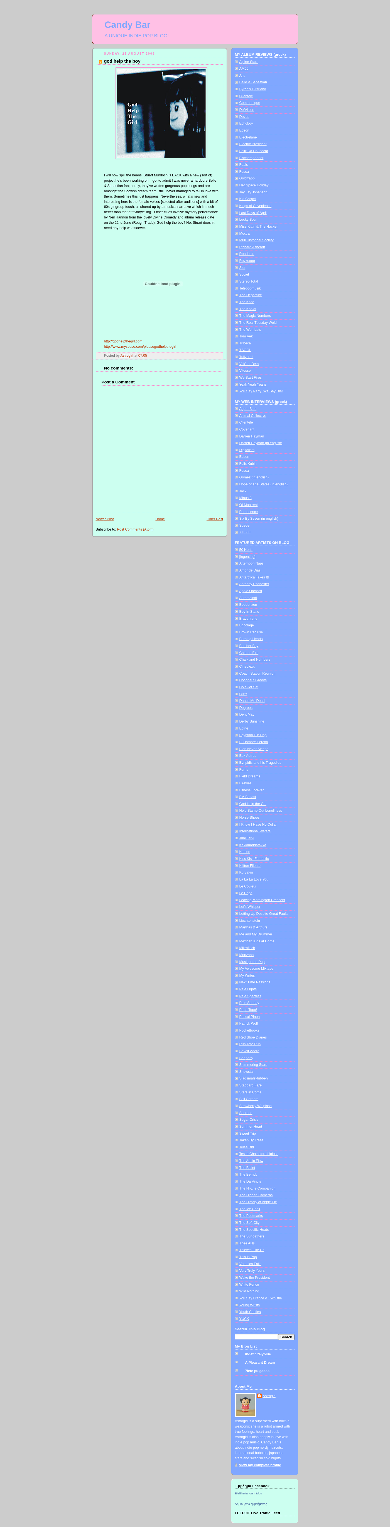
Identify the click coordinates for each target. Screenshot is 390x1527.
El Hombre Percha (253, 742)
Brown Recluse (251, 632)
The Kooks (247, 309)
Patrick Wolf (248, 1023)
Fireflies (245, 783)
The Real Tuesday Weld (258, 323)
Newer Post (105, 519)
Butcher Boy (249, 646)
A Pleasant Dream (260, 1363)
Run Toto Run (250, 1044)
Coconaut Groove (253, 680)
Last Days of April (253, 213)
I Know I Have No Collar (258, 824)
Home (160, 519)
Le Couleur (248, 886)
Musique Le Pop (252, 962)
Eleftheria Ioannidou (248, 1493)
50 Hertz (246, 550)
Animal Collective (252, 416)
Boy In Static (249, 612)
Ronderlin (246, 254)
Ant (242, 75)
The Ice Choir (250, 1209)
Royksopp (247, 261)
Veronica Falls (250, 1264)
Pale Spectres (250, 996)
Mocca (244, 233)
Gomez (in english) (254, 477)
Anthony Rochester (254, 584)
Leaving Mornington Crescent (262, 900)
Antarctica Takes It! (254, 577)
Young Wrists (249, 1305)
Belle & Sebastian (253, 82)
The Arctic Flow (251, 1161)
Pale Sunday (249, 1003)
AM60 (244, 68)
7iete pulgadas (257, 1371)
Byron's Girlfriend (252, 89)
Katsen (244, 852)
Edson (244, 130)
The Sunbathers (251, 1236)
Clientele (246, 96)
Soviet (244, 274)
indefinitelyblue (258, 1354)
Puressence (248, 512)
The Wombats (250, 330)
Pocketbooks (249, 1030)
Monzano (246, 955)
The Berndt (248, 1174)
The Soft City (249, 1223)
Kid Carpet (247, 199)
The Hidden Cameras (256, 1195)
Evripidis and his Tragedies (260, 763)
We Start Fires (250, 378)
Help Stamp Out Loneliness (260, 811)
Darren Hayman (251, 436)
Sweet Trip (247, 1133)
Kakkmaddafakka (252, 845)
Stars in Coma (250, 1092)
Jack (243, 491)
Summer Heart (250, 1127)
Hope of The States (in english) (263, 484)
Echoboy (246, 123)
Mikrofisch (247, 948)
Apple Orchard (250, 591)
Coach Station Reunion (257, 673)
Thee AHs (247, 1243)
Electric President (253, 144)
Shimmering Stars (253, 1065)
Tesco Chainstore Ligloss (258, 1154)
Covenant (246, 429)
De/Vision (246, 110)
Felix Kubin (248, 464)
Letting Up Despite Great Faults (264, 914)
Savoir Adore (249, 1051)
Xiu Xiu (245, 532)
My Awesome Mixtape (256, 969)
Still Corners (249, 1099)
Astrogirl (269, 1396)
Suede (244, 525)
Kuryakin (246, 872)
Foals (243, 165)
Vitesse (245, 371)
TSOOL (245, 350)
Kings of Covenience (255, 206)
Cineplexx (247, 666)
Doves (244, 117)
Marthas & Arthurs (253, 927)
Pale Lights (248, 989)
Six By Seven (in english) (258, 519)
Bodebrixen (248, 605)
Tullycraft (246, 357)
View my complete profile (260, 1465)
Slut (242, 268)
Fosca (244, 172)
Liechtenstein (249, 921)
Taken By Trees (251, 1140)
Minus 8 (245, 498)
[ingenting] (247, 557)
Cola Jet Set (249, 687)
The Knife (246, 302)
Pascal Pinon (249, 1017)
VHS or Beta (249, 364)
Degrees (246, 708)
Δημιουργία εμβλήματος (251, 1504)
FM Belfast (247, 797)
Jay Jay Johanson (253, 192)
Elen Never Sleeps (253, 749)
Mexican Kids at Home (256, 941)
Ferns (243, 770)
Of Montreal (248, 505)
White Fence (249, 1285)
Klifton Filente (250, 866)
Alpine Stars (248, 62)
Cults (243, 694)
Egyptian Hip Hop (253, 735)
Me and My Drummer (255, 934)
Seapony (246, 1058)
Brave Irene (248, 619)
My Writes (247, 976)
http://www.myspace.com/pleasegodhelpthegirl (140, 347)
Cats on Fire (249, 653)
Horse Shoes (249, 818)
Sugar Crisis (249, 1120)
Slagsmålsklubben (253, 1078)
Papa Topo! (248, 1010)
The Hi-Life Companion (257, 1188)
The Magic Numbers (255, 316)
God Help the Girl (252, 804)
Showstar (246, 1072)
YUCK (244, 1319)
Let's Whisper (250, 907)
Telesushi (246, 1147)
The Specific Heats (254, 1230)
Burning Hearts (251, 639)
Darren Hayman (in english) (260, 443)
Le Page (245, 893)
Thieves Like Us (251, 1250)
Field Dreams (249, 776)
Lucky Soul (248, 220)
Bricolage (246, 625)
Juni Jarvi (246, 838)
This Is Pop (248, 1257)
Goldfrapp (247, 178)
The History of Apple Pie (258, 1202)
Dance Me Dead (252, 701)
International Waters (255, 831)
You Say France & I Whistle (260, 1298)
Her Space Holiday (254, 185)
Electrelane (248, 137)
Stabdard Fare (250, 1085)
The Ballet (247, 1168)
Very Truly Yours (252, 1271)
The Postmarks (251, 1216)
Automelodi (248, 598)
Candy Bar (128, 25)
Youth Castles (250, 1312)
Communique (249, 103)
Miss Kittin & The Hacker (258, 226)
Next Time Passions (254, 982)
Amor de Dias (250, 570)
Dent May (246, 714)
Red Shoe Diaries (253, 1037)
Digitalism (247, 450)
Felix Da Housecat (253, 151)
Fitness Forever (251, 790)
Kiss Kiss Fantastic (254, 859)
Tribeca (245, 343)
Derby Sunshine (251, 721)
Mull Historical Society (256, 240)
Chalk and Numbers (254, 660)
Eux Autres (247, 756)
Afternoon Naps (251, 563)
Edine (243, 728)
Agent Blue (248, 409)
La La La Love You (253, 879)
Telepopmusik (250, 288)
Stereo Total (248, 281)
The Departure (250, 295)
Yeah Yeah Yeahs (253, 384)
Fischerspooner (251, 158)
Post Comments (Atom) (135, 529)
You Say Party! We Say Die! (261, 391)
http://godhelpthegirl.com (123, 341)
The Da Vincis (250, 1181)
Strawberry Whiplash (255, 1106)
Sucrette (245, 1113)
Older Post (215, 519)
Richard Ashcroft (252, 247)
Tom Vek (246, 336)
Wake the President (254, 1278)
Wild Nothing (249, 1291)
